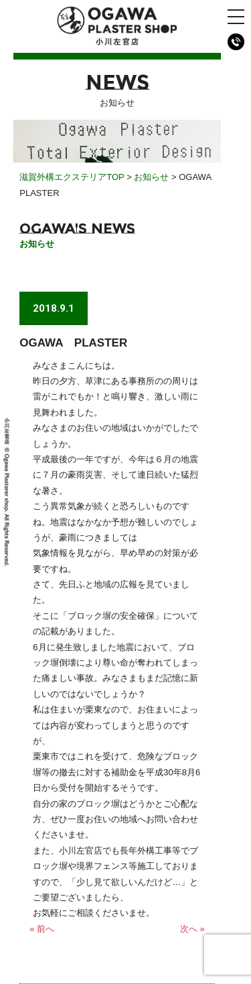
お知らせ (151, 177)
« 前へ (41, 929)
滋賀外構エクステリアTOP (71, 177)
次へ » (192, 929)
